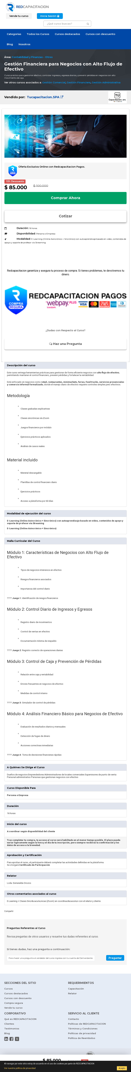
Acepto (122, 1068)
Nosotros (24, 44)
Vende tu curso (13, 1007)
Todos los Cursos (38, 34)
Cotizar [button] (65, 216)
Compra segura (13, 1003)
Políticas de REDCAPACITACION (87, 1023)
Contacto (73, 1019)
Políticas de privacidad (82, 1033)
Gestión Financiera (79, 82)
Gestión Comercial (54, 82)
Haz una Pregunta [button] (65, 344)
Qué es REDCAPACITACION (20, 1019)
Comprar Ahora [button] (65, 198)
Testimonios (11, 1028)
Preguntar (115, 958)
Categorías (14, 34)
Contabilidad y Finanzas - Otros (32, 57)
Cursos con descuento (100, 34)
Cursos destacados (67, 34)
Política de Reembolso (81, 1038)
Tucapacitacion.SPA (44, 97)
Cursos (8, 988)
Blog (10, 44)
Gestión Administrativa (106, 82)
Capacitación (76, 988)
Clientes (9, 1023)
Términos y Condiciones (82, 1028)
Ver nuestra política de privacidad (20, 1068)
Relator (72, 993)
